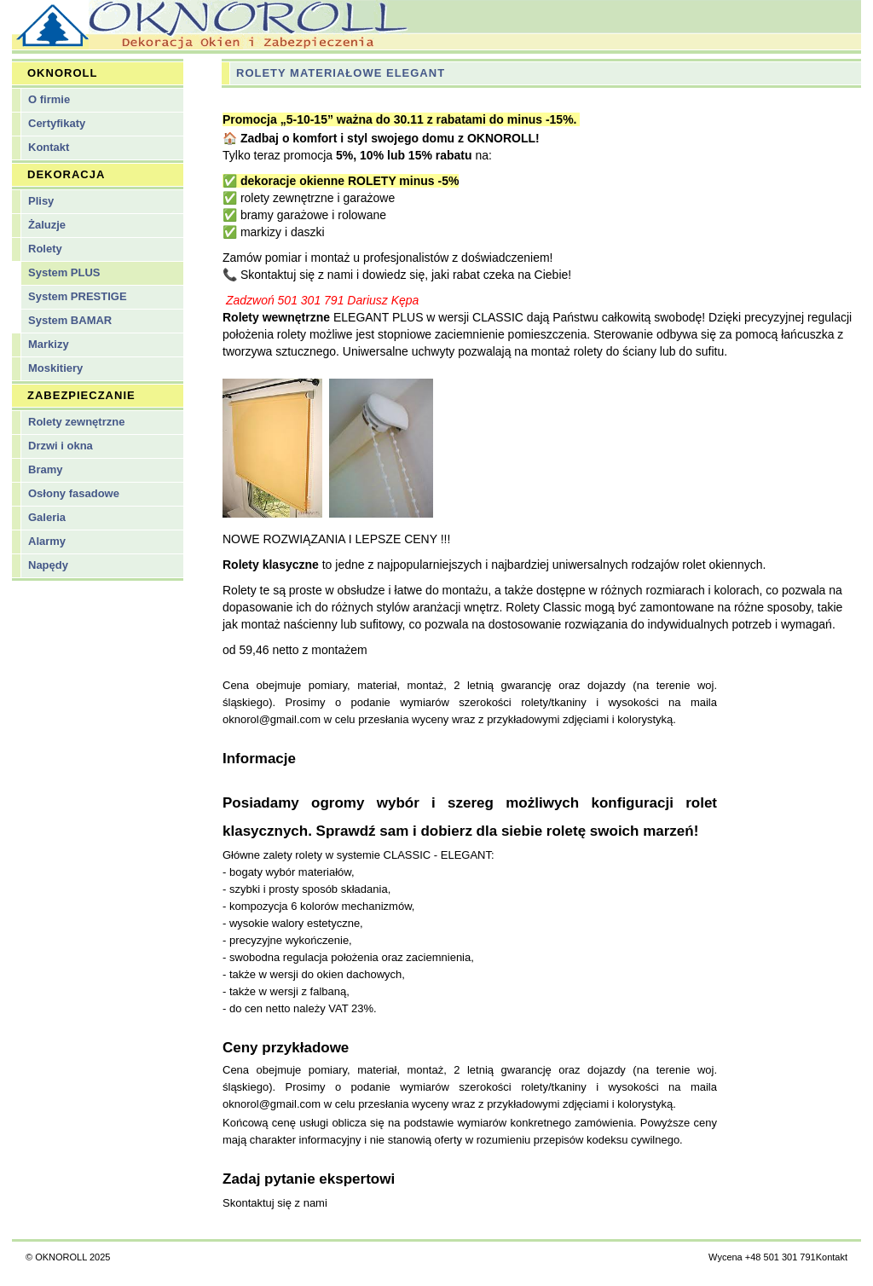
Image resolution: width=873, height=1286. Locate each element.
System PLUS (64, 272)
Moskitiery (55, 368)
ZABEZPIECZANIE (81, 395)
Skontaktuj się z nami (275, 1202)
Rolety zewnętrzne (76, 421)
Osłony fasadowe (73, 493)
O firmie (49, 99)
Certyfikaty (56, 123)
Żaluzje (47, 224)
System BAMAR (70, 320)
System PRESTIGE (77, 296)
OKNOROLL (62, 73)
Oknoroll (436, 25)
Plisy (41, 200)
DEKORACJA (66, 174)
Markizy (48, 344)
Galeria (47, 517)
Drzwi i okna (60, 445)
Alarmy (47, 541)
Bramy (45, 469)
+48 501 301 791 (780, 1257)
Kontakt (48, 147)
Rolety (45, 248)
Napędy (48, 565)
